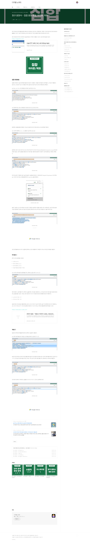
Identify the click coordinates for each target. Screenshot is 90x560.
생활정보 (33, 7)
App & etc (68, 81)
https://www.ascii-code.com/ (19, 309)
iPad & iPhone (68, 79)
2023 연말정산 (68, 88)
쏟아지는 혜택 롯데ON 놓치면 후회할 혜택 (22, 423)
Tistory (67, 75)
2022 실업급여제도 (69, 91)
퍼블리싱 (25, 7)
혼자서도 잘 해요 (68, 73)
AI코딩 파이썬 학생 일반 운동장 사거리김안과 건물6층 (25, 432)
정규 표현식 (28, 448)
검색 (74, 2)
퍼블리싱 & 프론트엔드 (69, 35)
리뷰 (39, 7)
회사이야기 (67, 33)
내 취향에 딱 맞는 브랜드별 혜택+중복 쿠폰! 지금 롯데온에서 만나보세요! (27, 425)
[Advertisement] (34, 238)
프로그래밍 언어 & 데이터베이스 (19, 448)
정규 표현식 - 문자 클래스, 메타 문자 (19, 456)
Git (66, 55)
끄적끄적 (66, 31)
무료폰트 (67, 67)
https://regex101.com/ (18, 38)
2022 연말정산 (68, 89)
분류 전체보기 (68, 29)
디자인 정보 (67, 71)
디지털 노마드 (17, 2)
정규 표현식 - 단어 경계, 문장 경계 (19, 451)
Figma (67, 63)
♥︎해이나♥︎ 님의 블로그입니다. (19, 516)
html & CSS (68, 38)
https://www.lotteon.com (18, 421)
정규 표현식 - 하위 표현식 (17, 450)
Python (67, 45)
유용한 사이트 (68, 69)
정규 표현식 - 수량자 (17, 453)
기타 (66, 59)
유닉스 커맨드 (68, 57)
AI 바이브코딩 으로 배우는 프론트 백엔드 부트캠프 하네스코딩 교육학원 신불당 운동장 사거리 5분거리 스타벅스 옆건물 (31, 434)
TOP (77, 536)
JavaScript (68, 47)
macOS (67, 77)
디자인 (18, 7)
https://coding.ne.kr (17, 430)
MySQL (67, 49)
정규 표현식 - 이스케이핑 (17, 455)
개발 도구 (67, 53)
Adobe (67, 65)
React (67, 39)
